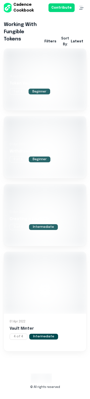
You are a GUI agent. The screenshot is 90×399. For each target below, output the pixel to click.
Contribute (61, 7)
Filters (50, 41)
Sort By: (72, 41)
